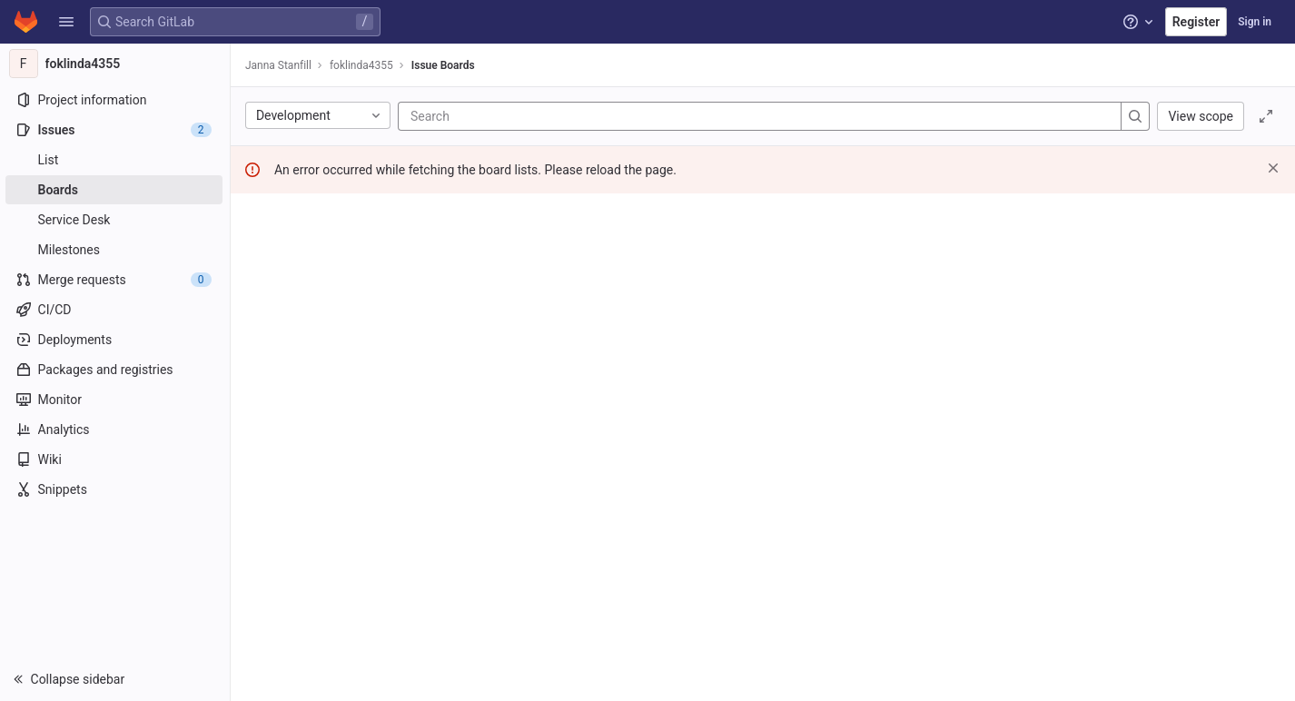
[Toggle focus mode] (1265, 116)
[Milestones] (115, 249)
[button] (66, 21)
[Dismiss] (1273, 168)
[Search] (521, 116)
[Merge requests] (115, 279)
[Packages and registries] (115, 369)
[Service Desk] (115, 219)
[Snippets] (115, 489)
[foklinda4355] (116, 63)
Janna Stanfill (280, 65)
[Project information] (115, 99)
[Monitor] (115, 399)
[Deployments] (115, 339)
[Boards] (115, 189)
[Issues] (115, 129)
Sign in (1254, 21)
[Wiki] (115, 459)
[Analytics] (115, 429)
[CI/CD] (115, 309)
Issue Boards (445, 65)
